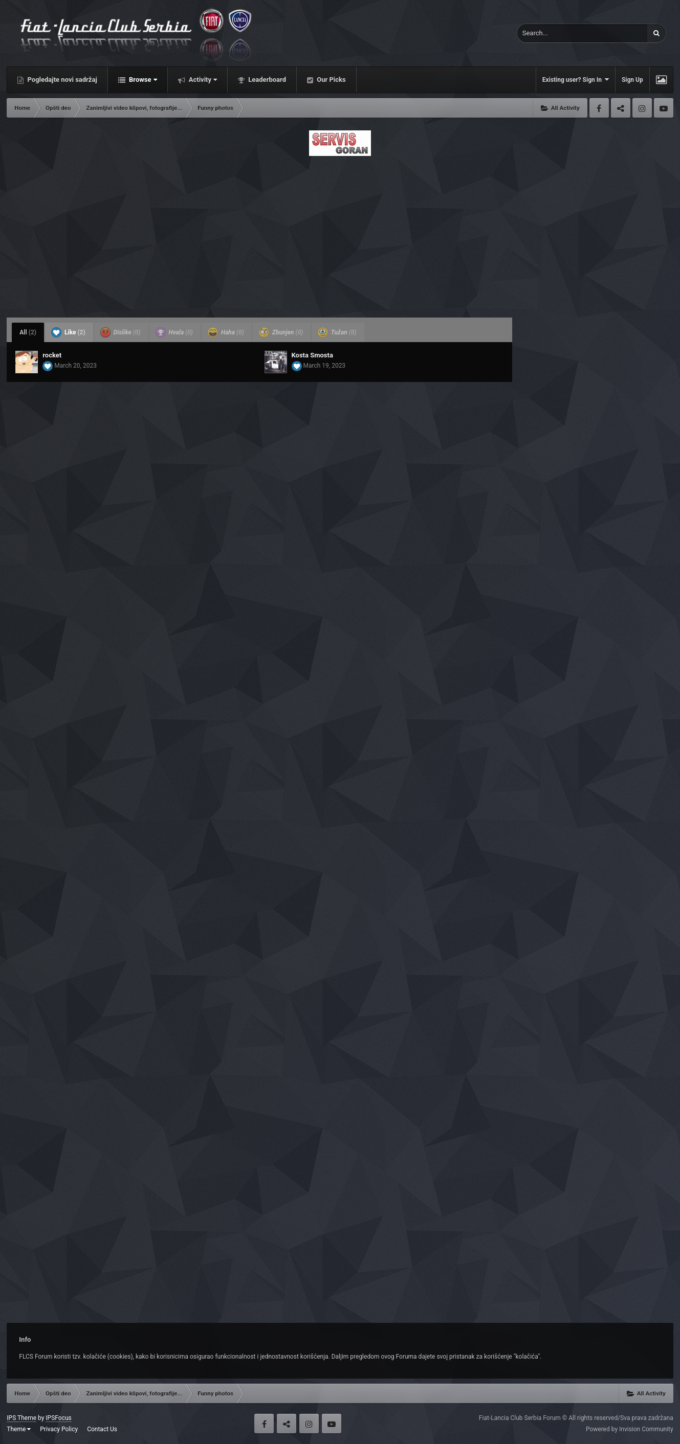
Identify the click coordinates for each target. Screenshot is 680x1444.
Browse (142, 79)
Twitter (620, 108)
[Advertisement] (340, 233)
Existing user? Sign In (575, 79)
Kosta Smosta (312, 355)
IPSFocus (58, 1418)
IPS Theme (21, 1418)
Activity (202, 79)
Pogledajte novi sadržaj (61, 79)
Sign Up (632, 79)
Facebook (599, 108)
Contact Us (102, 1429)
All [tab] (27, 332)
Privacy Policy (59, 1429)
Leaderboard (266, 79)
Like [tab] (68, 332)
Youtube (663, 108)
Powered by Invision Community (629, 1429)
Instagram (642, 108)
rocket (51, 355)
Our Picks (330, 79)
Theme (19, 1429)
